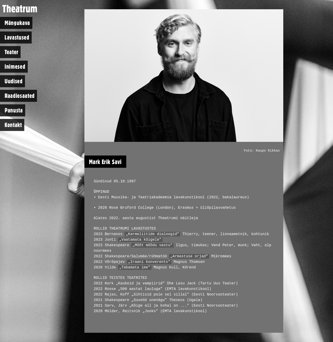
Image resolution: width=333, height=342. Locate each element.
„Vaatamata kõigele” (140, 240)
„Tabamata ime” (134, 267)
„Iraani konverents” (149, 262)
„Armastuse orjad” (189, 256)
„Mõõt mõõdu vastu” (153, 245)
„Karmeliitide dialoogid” (152, 234)
